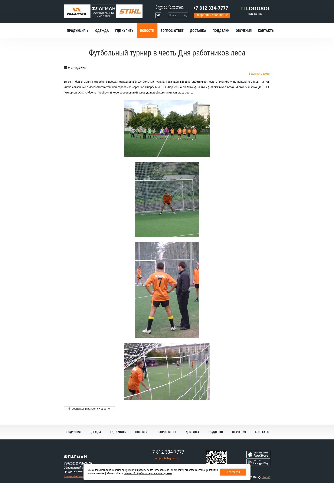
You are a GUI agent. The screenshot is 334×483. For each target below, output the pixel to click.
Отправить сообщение (212, 15)
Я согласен (233, 472)
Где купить (124, 31)
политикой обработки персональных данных (148, 473)
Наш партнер (255, 13)
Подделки (221, 31)
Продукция (76, 31)
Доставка (198, 31)
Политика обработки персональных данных (83, 476)
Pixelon (266, 477)
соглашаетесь (196, 470)
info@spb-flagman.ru (167, 458)
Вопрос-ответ (172, 31)
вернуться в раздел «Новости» (89, 408)
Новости (147, 31)
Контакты (266, 31)
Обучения (244, 31)
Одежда (102, 31)
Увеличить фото (259, 73)
